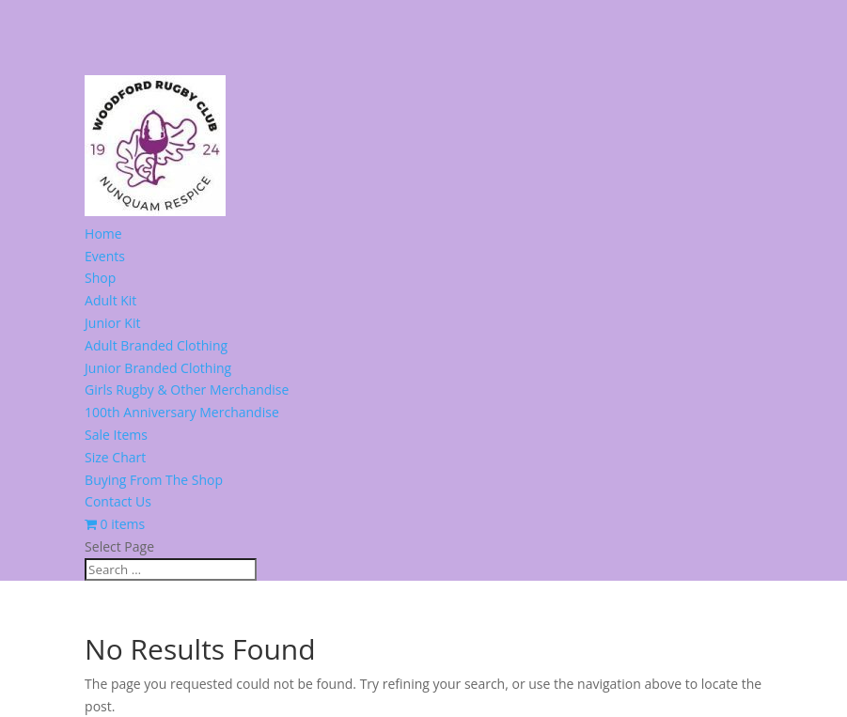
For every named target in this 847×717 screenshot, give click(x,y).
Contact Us (118, 501)
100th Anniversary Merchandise (182, 412)
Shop (100, 278)
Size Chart (115, 457)
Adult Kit (110, 300)
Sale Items (116, 435)
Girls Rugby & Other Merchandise (187, 389)
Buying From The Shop (154, 480)
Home (103, 233)
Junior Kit (112, 323)
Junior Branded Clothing (158, 368)
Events (105, 256)
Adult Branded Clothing (156, 345)
